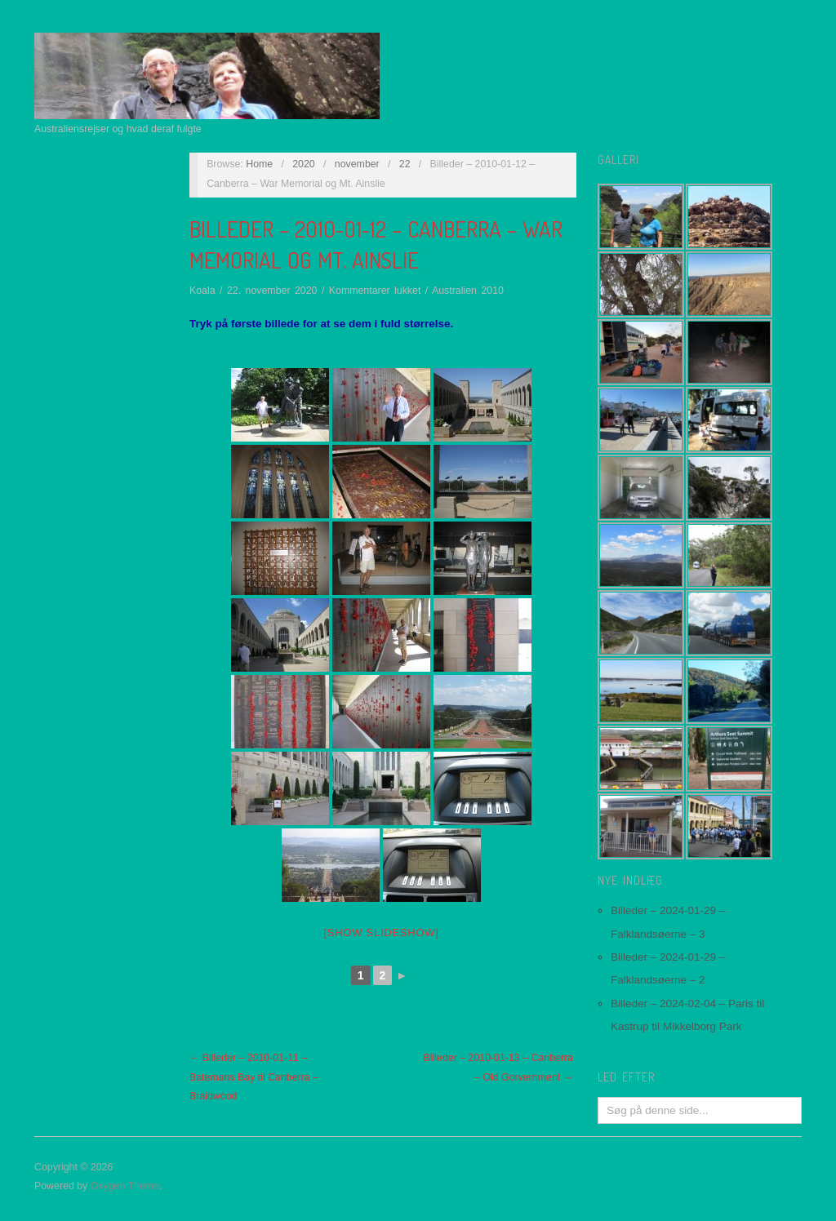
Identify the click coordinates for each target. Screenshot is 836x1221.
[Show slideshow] (380, 932)
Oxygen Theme (125, 1186)
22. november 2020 (272, 290)
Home (259, 164)
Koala (202, 290)
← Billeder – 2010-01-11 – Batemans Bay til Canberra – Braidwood (253, 1077)
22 (405, 164)
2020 (303, 164)
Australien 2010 (468, 290)
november (357, 164)
